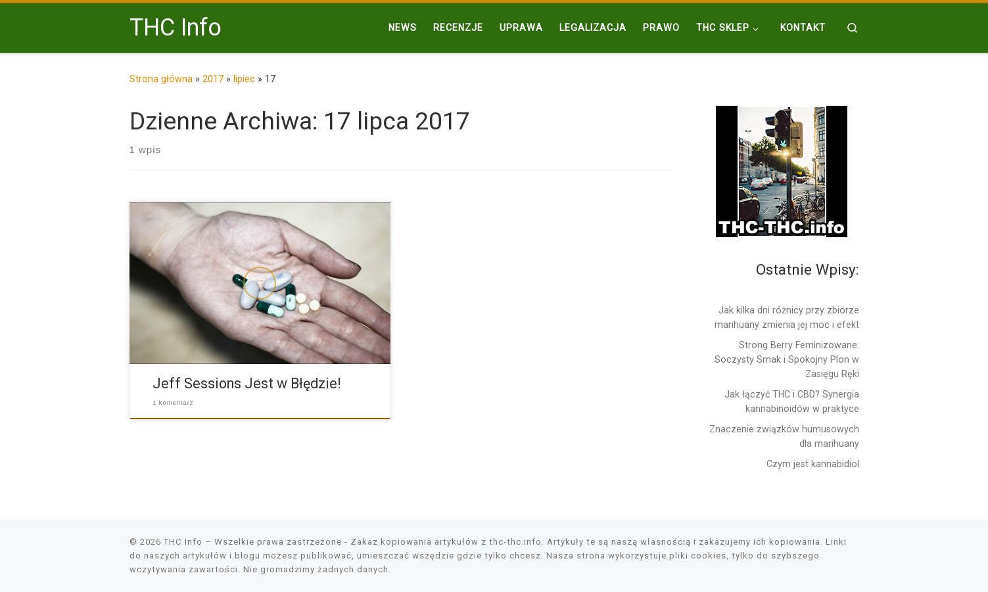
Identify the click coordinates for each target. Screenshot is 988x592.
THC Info (183, 542)
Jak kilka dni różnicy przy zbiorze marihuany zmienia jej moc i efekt (787, 317)
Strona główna (161, 79)
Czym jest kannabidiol (812, 464)
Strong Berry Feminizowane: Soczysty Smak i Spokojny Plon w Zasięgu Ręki (787, 359)
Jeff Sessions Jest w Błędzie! (247, 383)
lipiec (244, 79)
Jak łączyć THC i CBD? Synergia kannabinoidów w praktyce (791, 401)
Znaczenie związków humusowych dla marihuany (784, 436)
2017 (212, 79)
